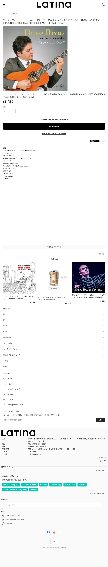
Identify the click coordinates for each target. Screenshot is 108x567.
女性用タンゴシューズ (11, 349)
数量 (4, 107)
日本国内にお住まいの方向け (54, 134)
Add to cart (54, 126)
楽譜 (5, 332)
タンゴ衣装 (7, 343)
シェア (103, 141)
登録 (100, 420)
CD (4, 314)
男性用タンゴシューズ (11, 355)
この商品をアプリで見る (54, 247)
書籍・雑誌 (7, 337)
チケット (6, 361)
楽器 (5, 367)
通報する (101, 254)
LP (4, 320)
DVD (5, 326)
